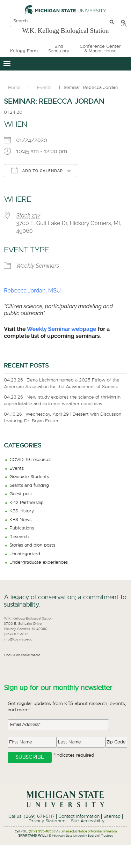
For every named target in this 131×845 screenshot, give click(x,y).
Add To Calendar (37, 170)
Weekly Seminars (37, 265)
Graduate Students (29, 477)
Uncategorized (24, 554)
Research (19, 537)
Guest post (20, 494)
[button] (7, 64)
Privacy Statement (48, 821)
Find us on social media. (22, 655)
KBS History (21, 511)
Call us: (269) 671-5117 (31, 816)
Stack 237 (28, 215)
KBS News (20, 520)
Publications (21, 528)
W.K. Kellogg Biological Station (65, 30)
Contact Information (79, 816)
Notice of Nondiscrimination (97, 831)
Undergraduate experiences (38, 562)
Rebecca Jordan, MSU (32, 290)
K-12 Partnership (26, 503)
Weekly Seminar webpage (61, 329)
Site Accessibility (87, 821)
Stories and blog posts (32, 545)
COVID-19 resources (30, 460)
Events (16, 468)
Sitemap (112, 816)
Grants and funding (29, 485)
